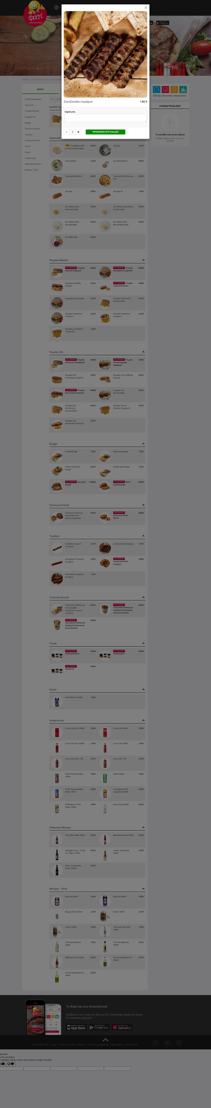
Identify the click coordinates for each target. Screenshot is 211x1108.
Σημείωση (70, 111)
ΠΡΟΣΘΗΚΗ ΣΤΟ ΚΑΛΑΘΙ (106, 132)
